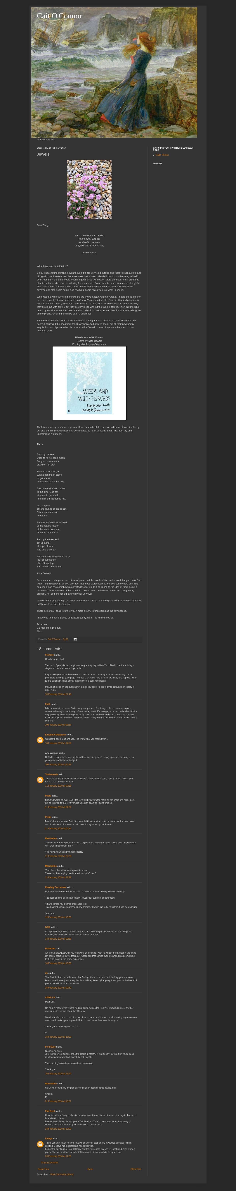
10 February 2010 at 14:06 (58, 743)
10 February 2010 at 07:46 (58, 694)
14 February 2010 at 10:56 (58, 963)
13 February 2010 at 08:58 (58, 939)
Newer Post (43, 1169)
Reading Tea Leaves (55, 887)
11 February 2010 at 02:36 (58, 786)
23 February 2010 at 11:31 (58, 1156)
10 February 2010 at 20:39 (58, 764)
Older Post (136, 1169)
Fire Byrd (50, 1111)
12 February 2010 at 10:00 (58, 917)
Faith (48, 704)
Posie (48, 795)
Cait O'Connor (59, 16)
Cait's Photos (162, 155)
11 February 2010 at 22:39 (58, 877)
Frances (49, 655)
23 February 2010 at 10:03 (58, 1129)
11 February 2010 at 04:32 (58, 807)
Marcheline (51, 838)
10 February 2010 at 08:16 (58, 725)
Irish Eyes (50, 1047)
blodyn (48, 1138)
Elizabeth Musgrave (55, 734)
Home (90, 1169)
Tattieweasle (51, 774)
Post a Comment (49, 1162)
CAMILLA (50, 997)
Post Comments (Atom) (61, 1174)
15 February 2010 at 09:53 (58, 987)
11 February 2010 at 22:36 (58, 856)
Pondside (50, 948)
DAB (47, 927)
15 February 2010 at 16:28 (58, 1037)
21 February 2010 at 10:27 (58, 1101)
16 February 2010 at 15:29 (58, 1073)
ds (46, 973)
